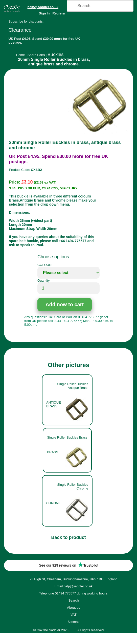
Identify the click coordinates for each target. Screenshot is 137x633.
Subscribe (16, 21)
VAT (73, 615)
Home (20, 55)
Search (73, 600)
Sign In (44, 13)
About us (73, 607)
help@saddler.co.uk (43, 7)
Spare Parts (36, 55)
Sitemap (73, 622)
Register (58, 13)
